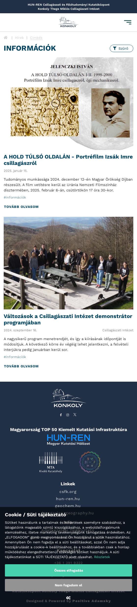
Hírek (19, 38)
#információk (15, 197)
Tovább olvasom (21, 207)
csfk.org (68, 491)
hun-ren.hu (68, 498)
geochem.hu (68, 506)
